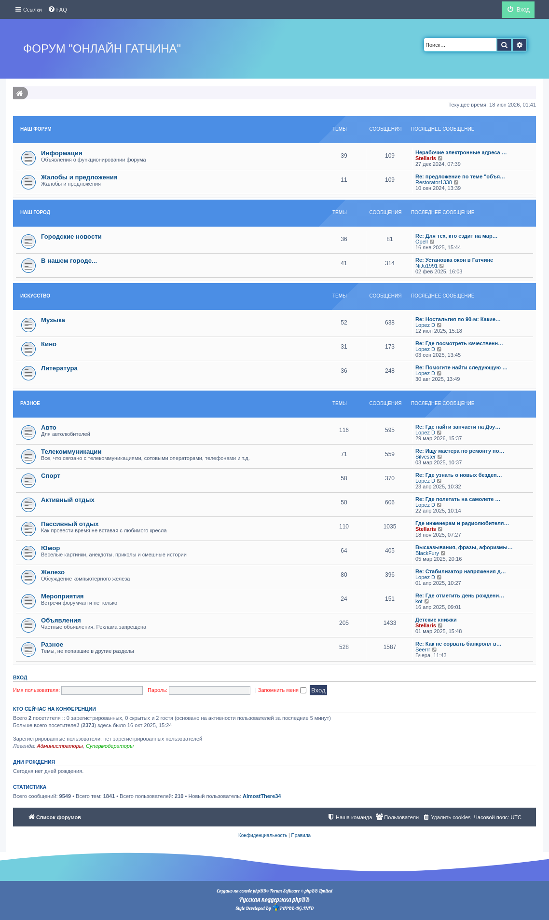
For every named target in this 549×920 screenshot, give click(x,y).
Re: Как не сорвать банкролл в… (458, 644)
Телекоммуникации (71, 451)
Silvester (425, 457)
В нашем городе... (69, 260)
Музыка (53, 320)
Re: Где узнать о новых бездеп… (458, 475)
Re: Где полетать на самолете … (457, 499)
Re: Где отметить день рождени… (459, 595)
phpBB (259, 891)
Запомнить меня (282, 690)
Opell (421, 241)
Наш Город (35, 212)
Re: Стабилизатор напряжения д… (460, 571)
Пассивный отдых (70, 524)
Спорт (50, 475)
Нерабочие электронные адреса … (461, 152)
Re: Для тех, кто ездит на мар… (456, 236)
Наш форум (36, 129)
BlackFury (427, 553)
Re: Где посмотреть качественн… (459, 343)
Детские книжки (436, 619)
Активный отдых (68, 499)
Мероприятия (62, 596)
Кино (48, 344)
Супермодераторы (110, 746)
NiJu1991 (426, 266)
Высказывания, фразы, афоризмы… (464, 547)
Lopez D (425, 325)
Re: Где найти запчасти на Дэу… (457, 427)
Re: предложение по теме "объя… (460, 176)
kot (419, 601)
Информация (61, 153)
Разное (30, 403)
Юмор (50, 548)
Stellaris (425, 158)
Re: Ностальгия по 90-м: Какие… (458, 319)
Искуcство (35, 295)
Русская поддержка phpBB (274, 899)
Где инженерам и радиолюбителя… (462, 523)
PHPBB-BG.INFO (293, 907)
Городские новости (71, 236)
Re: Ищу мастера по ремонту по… (459, 451)
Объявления (61, 620)
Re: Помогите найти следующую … (461, 367)
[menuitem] (57, 9)
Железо (53, 572)
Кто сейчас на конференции (54, 709)
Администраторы (59, 746)
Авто (48, 427)
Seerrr (422, 649)
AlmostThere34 (262, 796)
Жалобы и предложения (79, 177)
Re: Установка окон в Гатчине (454, 260)
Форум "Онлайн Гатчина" (102, 48)
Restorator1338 (433, 182)
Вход (20, 677)
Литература (59, 368)
